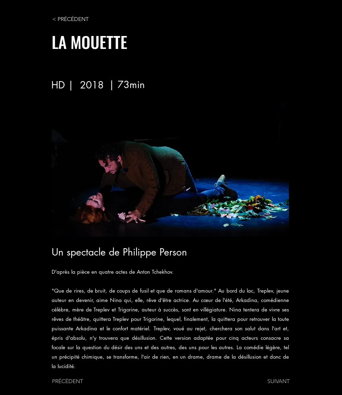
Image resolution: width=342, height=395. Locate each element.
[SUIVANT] (272, 381)
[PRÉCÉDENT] (75, 381)
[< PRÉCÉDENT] (75, 19)
